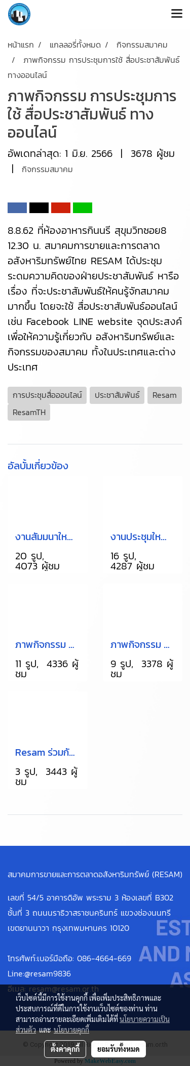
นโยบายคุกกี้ (71, 1029)
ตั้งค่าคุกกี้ (65, 1048)
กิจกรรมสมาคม (47, 169)
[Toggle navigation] (177, 14)
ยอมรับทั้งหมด (118, 1048)
